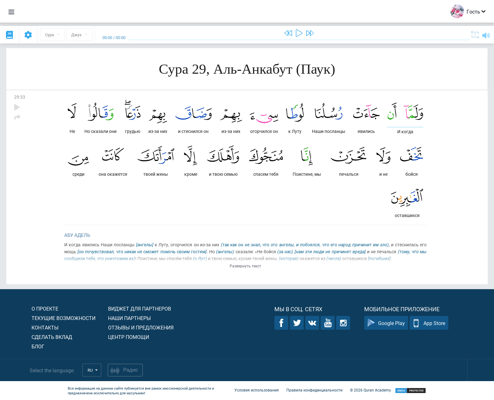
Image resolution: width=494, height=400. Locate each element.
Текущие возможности (63, 318)
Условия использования (256, 389)
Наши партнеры (129, 318)
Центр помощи (128, 337)
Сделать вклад (52, 337)
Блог (38, 346)
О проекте (45, 308)
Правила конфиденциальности (314, 389)
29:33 (19, 97)
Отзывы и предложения (141, 327)
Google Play (386, 323)
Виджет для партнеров (139, 308)
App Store (429, 323)
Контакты (45, 327)
